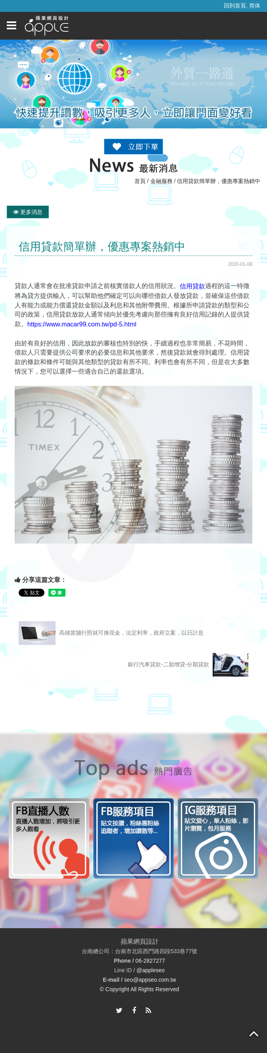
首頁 (140, 181)
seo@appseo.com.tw (150, 980)
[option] (49, 838)
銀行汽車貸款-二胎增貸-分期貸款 (188, 665)
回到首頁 (235, 5)
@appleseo (150, 970)
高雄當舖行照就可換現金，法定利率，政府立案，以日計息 (111, 633)
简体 (254, 5)
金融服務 (161, 181)
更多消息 (27, 212)
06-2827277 (150, 961)
